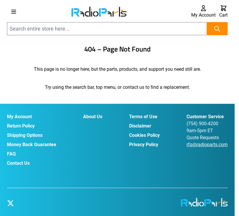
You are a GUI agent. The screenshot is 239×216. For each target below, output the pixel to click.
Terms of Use (143, 116)
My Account (19, 116)
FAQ (11, 154)
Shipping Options (25, 135)
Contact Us (18, 163)
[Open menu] (13, 11)
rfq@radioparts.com (207, 144)
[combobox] (117, 28)
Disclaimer (140, 126)
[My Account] (203, 11)
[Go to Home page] (98, 11)
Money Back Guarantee (31, 144)
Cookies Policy (144, 135)
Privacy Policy (143, 144)
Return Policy (21, 126)
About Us (92, 116)
